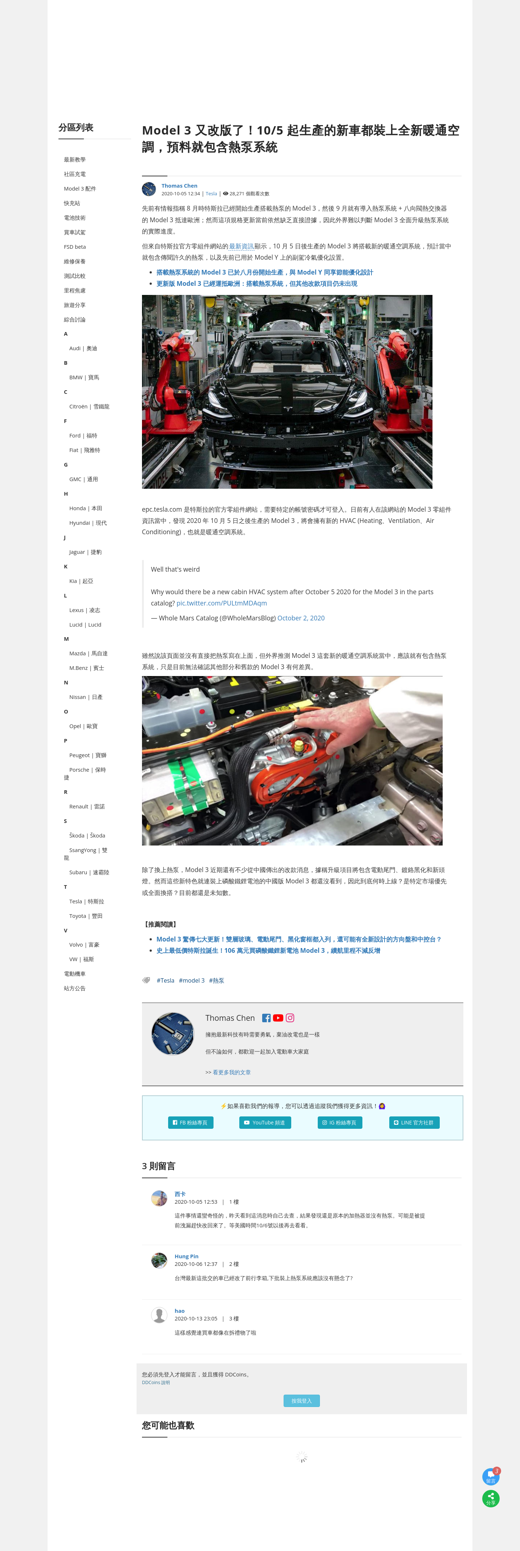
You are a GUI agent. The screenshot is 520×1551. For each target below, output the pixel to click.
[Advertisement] (260, 69)
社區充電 (75, 173)
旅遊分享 (75, 304)
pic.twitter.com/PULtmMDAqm (221, 603)
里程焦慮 (75, 290)
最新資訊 (241, 245)
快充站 (72, 203)
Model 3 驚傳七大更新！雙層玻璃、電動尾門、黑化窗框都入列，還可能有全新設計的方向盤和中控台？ (299, 939)
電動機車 (75, 973)
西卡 (180, 1194)
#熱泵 (216, 980)
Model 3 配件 (80, 188)
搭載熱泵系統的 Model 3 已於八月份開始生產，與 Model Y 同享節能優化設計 (265, 272)
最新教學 (75, 159)
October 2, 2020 (301, 617)
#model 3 (192, 980)
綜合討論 (75, 319)
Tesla (212, 193)
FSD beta (75, 246)
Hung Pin (187, 1256)
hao (180, 1310)
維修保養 (75, 261)
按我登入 (302, 1400)
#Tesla (166, 980)
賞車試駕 (75, 232)
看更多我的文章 (232, 1072)
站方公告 (75, 988)
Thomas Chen (180, 185)
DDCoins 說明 (156, 1382)
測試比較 (75, 275)
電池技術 (75, 217)
